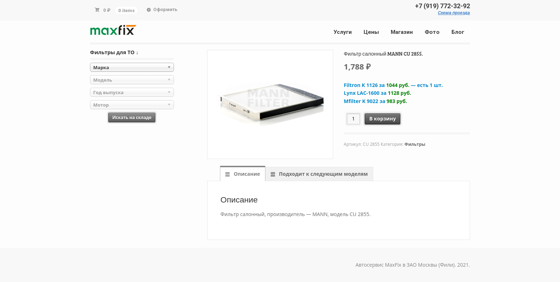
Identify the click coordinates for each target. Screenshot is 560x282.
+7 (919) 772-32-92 (442, 6)
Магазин (402, 32)
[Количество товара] (353, 118)
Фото (432, 32)
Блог (457, 32)
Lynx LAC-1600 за (377, 92)
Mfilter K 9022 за (375, 101)
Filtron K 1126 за (393, 85)
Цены (371, 32)
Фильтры (415, 144)
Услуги (343, 32)
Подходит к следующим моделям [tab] (323, 173)
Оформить (165, 9)
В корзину (382, 118)
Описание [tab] (246, 173)
